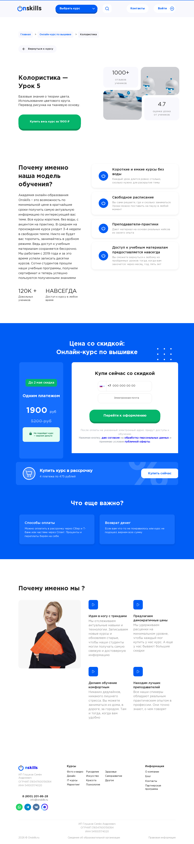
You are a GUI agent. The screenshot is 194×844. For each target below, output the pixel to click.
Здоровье (111, 772)
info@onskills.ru (39, 800)
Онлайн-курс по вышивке (55, 35)
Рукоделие (92, 772)
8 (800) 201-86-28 (35, 796)
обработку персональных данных (146, 438)
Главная (25, 35)
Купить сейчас (152, 473)
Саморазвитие (113, 776)
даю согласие (111, 438)
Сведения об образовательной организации (94, 838)
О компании (152, 772)
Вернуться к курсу (37, 49)
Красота (91, 780)
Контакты (137, 8)
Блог (148, 776)
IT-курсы (72, 780)
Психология (93, 785)
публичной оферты (137, 442)
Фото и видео (75, 772)
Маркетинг (73, 785)
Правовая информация (162, 838)
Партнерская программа (153, 787)
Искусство (92, 776)
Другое (109, 780)
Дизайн (71, 776)
